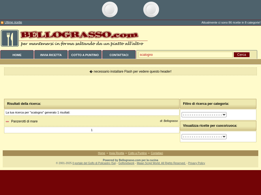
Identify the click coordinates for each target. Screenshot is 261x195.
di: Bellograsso (169, 120)
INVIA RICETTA (51, 55)
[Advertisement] (130, 87)
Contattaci (157, 153)
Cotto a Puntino (137, 153)
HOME (17, 55)
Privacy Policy (196, 163)
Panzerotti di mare (24, 121)
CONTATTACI (119, 55)
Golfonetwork (126, 163)
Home (101, 153)
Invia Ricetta (116, 153)
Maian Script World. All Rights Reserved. (161, 163)
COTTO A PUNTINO (85, 55)
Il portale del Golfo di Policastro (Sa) (94, 163)
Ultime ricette (13, 22)
